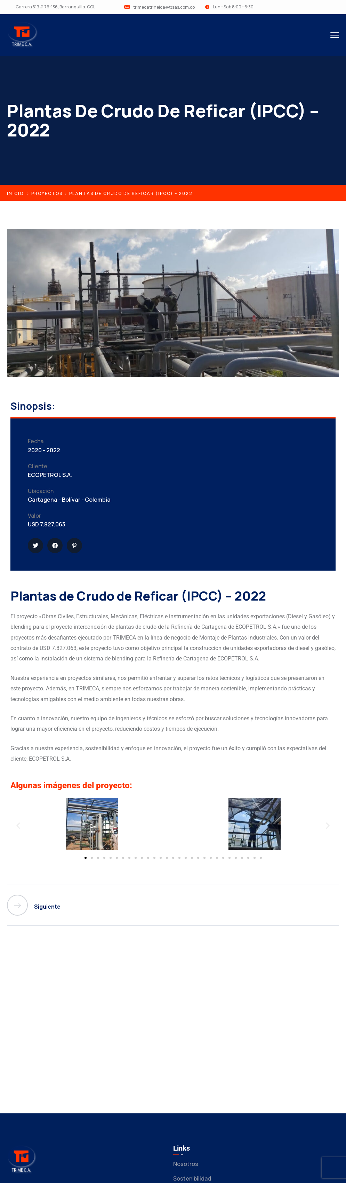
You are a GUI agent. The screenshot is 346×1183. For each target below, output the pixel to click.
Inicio (15, 193)
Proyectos (47, 193)
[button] (18, 825)
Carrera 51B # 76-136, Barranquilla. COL (55, 7)
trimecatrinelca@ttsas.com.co (164, 7)
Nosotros (185, 1164)
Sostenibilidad (192, 1178)
